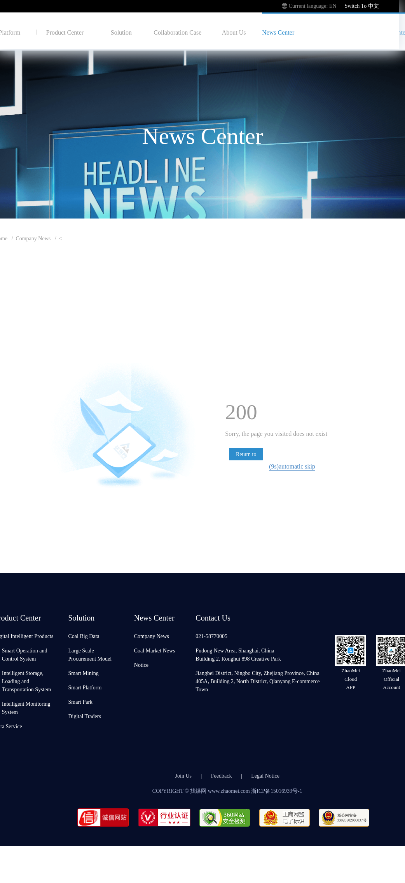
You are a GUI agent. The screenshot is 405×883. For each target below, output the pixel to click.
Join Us (183, 775)
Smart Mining (83, 673)
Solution (121, 32)
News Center (278, 32)
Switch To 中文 (361, 5)
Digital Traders (84, 716)
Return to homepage (246, 455)
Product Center (65, 32)
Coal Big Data (83, 636)
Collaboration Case (177, 32)
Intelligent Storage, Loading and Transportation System (26, 681)
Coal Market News (154, 650)
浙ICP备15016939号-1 (276, 790)
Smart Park (80, 701)
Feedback (221, 775)
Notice (141, 664)
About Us (234, 32)
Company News (33, 238)
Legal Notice (265, 775)
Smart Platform (84, 687)
